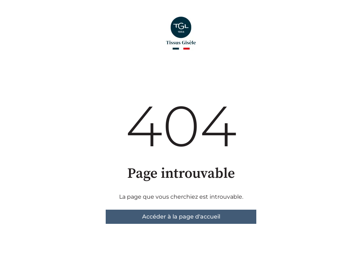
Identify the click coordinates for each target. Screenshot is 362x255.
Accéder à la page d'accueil (181, 216)
